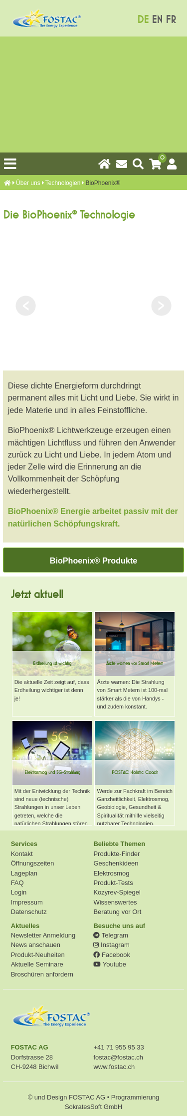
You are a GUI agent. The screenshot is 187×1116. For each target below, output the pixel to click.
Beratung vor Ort (117, 912)
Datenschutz (29, 912)
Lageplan (24, 873)
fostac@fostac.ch (118, 1057)
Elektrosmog (111, 873)
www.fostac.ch (114, 1066)
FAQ (17, 882)
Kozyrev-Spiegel (116, 892)
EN (157, 20)
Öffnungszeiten (32, 863)
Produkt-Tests (113, 882)
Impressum (27, 902)
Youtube (109, 964)
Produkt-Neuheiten (38, 954)
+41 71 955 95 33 (118, 1047)
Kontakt (22, 854)
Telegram (110, 935)
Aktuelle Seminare (37, 964)
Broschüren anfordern (42, 974)
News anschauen (35, 944)
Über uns (28, 183)
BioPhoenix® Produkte (94, 560)
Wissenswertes (115, 902)
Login (19, 892)
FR (171, 20)
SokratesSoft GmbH (93, 1106)
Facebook (111, 954)
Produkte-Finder (116, 854)
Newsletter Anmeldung (43, 935)
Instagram (111, 944)
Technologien (63, 183)
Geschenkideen (115, 863)
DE (143, 20)
